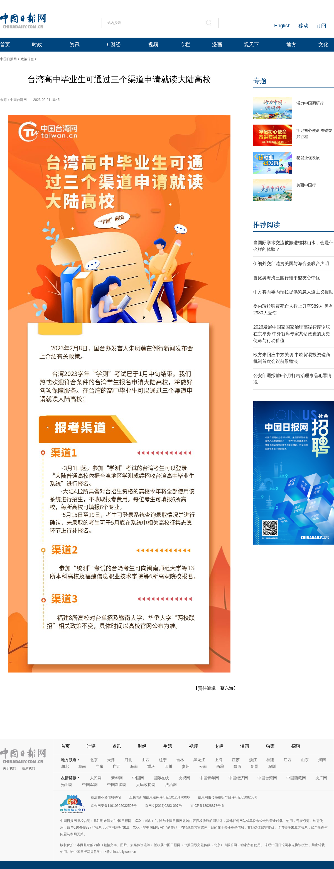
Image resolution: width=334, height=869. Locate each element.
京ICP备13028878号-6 (207, 806)
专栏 (185, 44)
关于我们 (9, 768)
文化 (323, 44)
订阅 (321, 25)
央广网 (321, 778)
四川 (168, 766)
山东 (305, 760)
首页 (5, 44)
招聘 (295, 746)
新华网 (117, 778)
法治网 (171, 784)
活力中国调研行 (310, 103)
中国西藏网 (296, 778)
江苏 (236, 760)
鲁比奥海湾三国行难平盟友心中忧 (286, 277)
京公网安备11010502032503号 (114, 806)
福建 (270, 760)
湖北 (65, 766)
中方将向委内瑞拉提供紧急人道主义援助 (293, 292)
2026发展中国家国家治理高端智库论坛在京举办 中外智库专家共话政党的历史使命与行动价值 (291, 334)
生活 (167, 746)
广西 (117, 766)
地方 (291, 44)
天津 (111, 760)
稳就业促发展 (308, 158)
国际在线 (161, 778)
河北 (128, 760)
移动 (303, 25)
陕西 (237, 766)
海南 (134, 766)
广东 (99, 766)
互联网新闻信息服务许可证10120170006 (159, 797)
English (282, 25)
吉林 (180, 760)
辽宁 (163, 760)
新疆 (255, 766)
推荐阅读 (266, 224)
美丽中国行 (306, 185)
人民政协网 (146, 784)
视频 (153, 44)
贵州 (186, 766)
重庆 (151, 766)
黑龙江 (199, 760)
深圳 (272, 766)
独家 (270, 746)
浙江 (253, 760)
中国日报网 (8, 59)
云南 (203, 766)
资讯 (75, 44)
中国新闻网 (117, 784)
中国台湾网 (267, 778)
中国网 (138, 778)
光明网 (67, 784)
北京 (94, 760)
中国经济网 (238, 778)
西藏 (220, 766)
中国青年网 (209, 778)
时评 (91, 746)
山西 (145, 760)
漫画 (217, 44)
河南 (322, 760)
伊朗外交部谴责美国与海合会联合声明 (291, 263)
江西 (287, 760)
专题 (260, 80)
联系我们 (28, 768)
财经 (142, 746)
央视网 (184, 778)
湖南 (82, 766)
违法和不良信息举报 (106, 797)
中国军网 (90, 784)
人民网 (96, 778)
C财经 (114, 44)
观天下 (251, 44)
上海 (218, 760)
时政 (37, 44)
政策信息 (27, 59)
